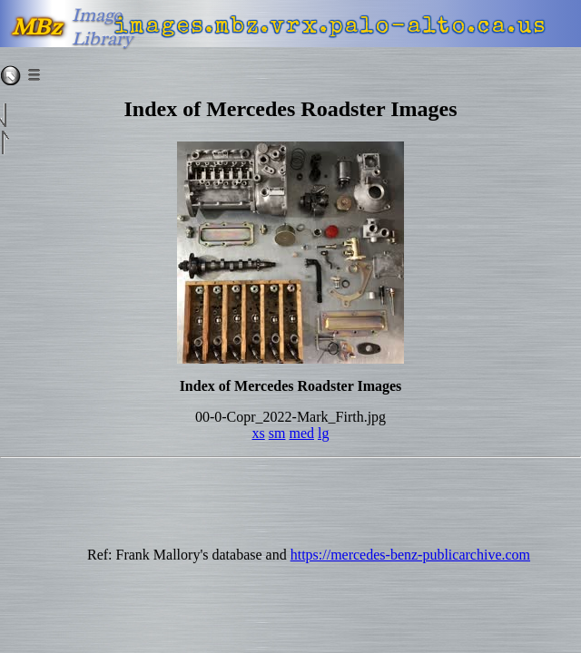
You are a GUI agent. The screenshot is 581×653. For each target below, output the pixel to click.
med (301, 433)
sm (277, 433)
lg (323, 433)
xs (258, 433)
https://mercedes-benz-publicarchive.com (410, 554)
